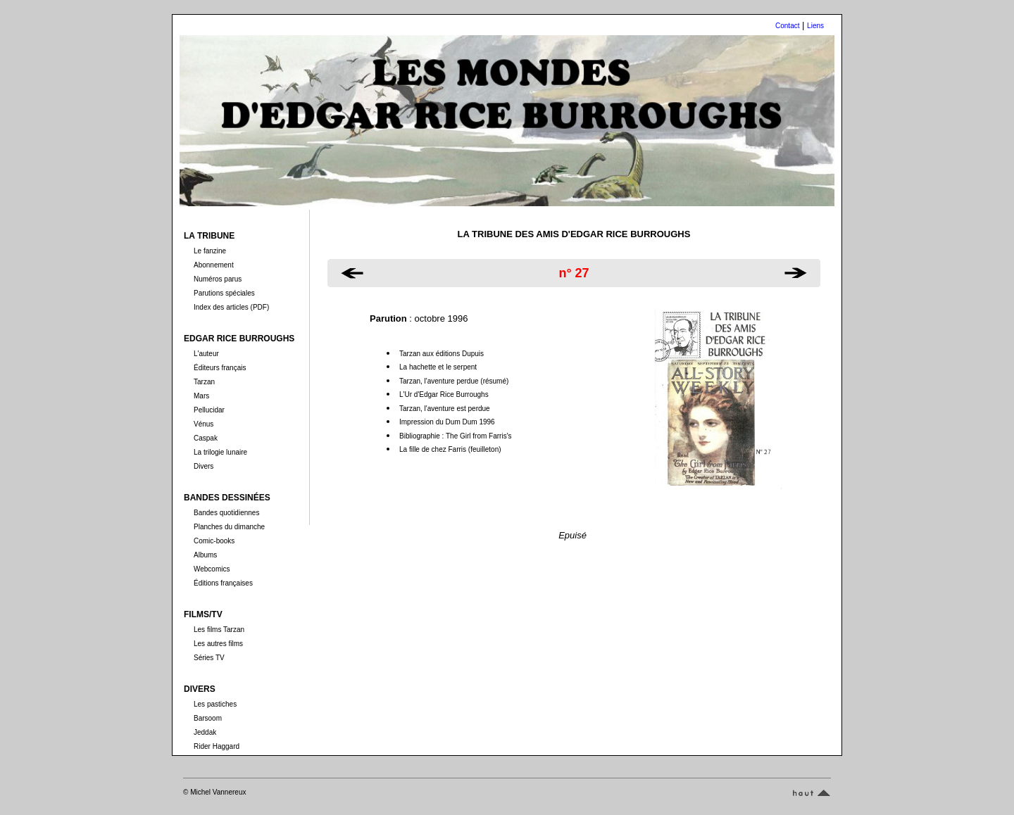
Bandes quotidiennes (226, 513)
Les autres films (218, 643)
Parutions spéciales (224, 293)
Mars (201, 396)
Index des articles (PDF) (231, 307)
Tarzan (204, 382)
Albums (205, 555)
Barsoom (208, 718)
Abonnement (214, 265)
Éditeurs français (220, 368)
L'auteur (206, 354)
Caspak (206, 438)
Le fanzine (210, 251)
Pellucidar (209, 410)
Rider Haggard (216, 746)
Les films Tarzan (219, 629)
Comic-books (214, 541)
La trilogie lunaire (220, 452)
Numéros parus (218, 279)
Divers (203, 466)
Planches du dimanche (229, 527)
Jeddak (205, 732)
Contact (787, 26)
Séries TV (209, 658)
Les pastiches (215, 704)
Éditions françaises (223, 583)
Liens (815, 26)
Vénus (203, 424)
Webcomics (212, 569)
